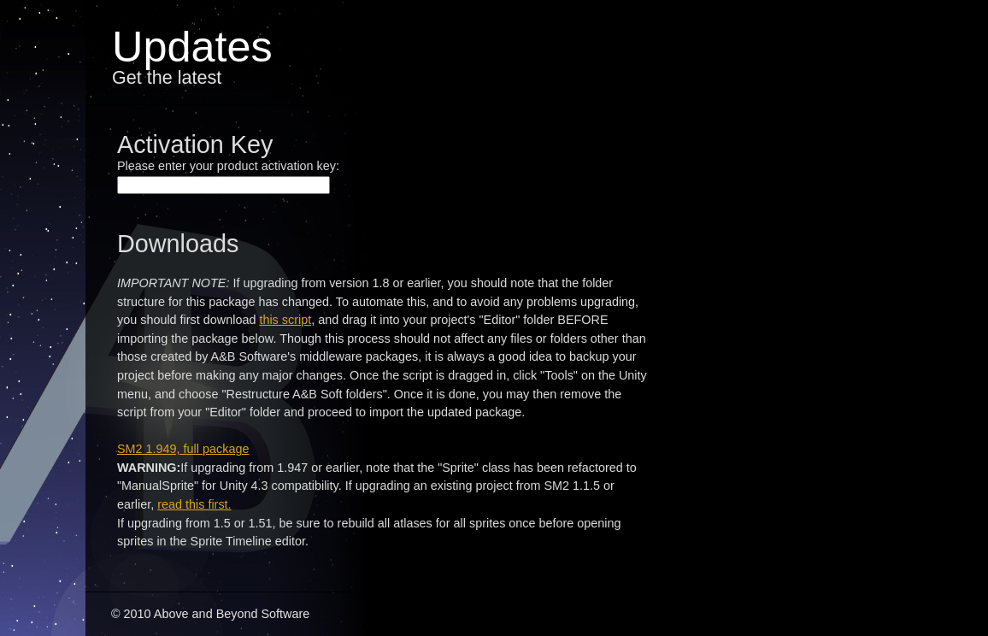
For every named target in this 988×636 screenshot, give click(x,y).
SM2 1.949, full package (183, 449)
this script (285, 320)
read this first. (194, 504)
